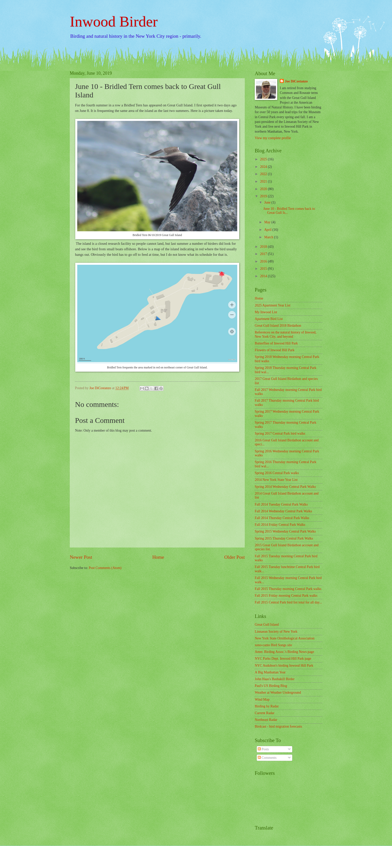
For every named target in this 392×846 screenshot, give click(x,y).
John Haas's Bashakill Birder (274, 679)
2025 (264, 159)
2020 (264, 189)
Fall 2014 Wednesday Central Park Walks (283, 511)
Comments (267, 758)
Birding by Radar (267, 706)
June (268, 202)
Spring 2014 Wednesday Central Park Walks (285, 487)
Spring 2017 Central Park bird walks (280, 433)
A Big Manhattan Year (270, 672)
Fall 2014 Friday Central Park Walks (280, 525)
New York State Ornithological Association (284, 638)
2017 (264, 254)
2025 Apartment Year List (272, 305)
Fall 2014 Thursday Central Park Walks (282, 518)
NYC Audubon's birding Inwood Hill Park (284, 665)
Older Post (234, 557)
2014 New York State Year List (276, 480)
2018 (264, 247)
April (268, 230)
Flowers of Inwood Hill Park (274, 350)
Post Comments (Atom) (105, 568)
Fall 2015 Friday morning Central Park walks (286, 595)
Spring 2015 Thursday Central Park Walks (284, 538)
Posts (263, 749)
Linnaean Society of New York (276, 631)
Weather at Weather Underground (278, 692)
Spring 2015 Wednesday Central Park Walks (285, 531)
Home (158, 557)
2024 (264, 167)
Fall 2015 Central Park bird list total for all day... (288, 602)
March (269, 237)
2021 (264, 181)
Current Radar (264, 713)
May (268, 222)
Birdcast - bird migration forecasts (278, 726)
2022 (264, 174)
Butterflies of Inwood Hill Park (276, 343)
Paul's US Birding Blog (271, 686)
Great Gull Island (267, 624)
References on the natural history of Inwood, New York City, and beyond (285, 334)
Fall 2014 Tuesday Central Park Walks (281, 504)
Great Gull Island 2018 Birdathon (278, 325)
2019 (264, 196)
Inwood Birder (114, 21)
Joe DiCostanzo (296, 81)
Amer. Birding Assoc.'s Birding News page (284, 652)
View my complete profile (273, 138)
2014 (264, 276)
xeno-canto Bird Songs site (273, 645)
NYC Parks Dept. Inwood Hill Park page (283, 658)
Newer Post (81, 557)
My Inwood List (266, 312)
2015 (264, 269)
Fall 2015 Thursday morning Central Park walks (288, 589)
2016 (264, 261)
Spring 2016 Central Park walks (277, 473)
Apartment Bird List (269, 319)
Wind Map (262, 699)
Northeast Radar (266, 720)
